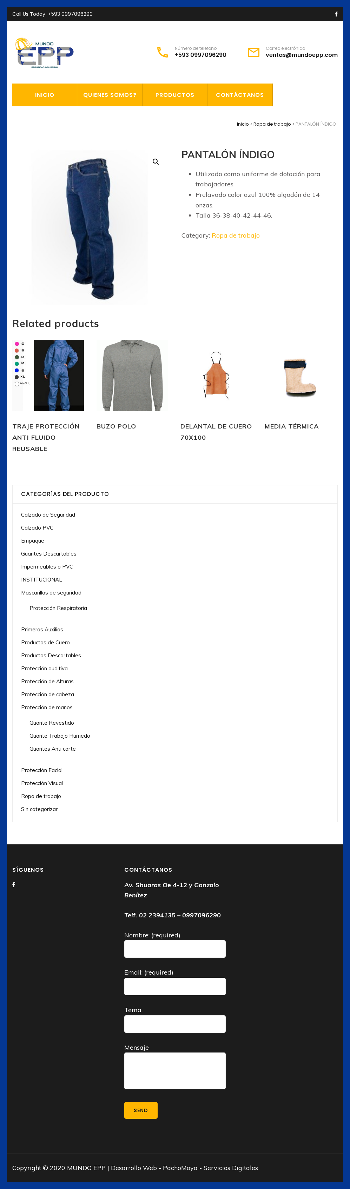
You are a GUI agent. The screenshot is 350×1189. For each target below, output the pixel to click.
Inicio (243, 124)
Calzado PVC (37, 527)
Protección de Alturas (47, 681)
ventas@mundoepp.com (302, 55)
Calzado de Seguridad (48, 514)
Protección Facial (41, 770)
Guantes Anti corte (52, 748)
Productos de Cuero (45, 642)
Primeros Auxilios (42, 629)
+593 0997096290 (70, 14)
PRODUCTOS (175, 95)
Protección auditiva (44, 668)
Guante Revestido (51, 722)
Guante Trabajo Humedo (59, 735)
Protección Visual (42, 783)
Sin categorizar (39, 809)
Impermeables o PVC (47, 566)
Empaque (32, 540)
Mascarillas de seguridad (51, 592)
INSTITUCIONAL (41, 579)
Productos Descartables (51, 655)
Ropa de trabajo (272, 124)
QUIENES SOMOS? (110, 95)
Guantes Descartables (49, 553)
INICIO (44, 95)
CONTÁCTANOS (240, 95)
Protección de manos (47, 707)
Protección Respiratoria (58, 608)
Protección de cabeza (47, 694)
